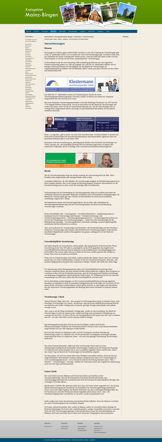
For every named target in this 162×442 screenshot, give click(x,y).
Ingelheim (28, 66)
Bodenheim (28, 49)
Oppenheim (28, 89)
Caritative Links (98, 426)
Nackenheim (28, 77)
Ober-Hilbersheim (30, 84)
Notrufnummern (98, 428)
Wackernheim (29, 101)
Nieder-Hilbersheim (30, 79)
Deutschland (48, 37)
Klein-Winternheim (30, 68)
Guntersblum (28, 61)
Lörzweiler (28, 70)
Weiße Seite (91, 31)
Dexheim (27, 53)
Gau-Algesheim (29, 58)
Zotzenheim (28, 108)
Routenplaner (65, 426)
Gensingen (28, 60)
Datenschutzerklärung (100, 432)
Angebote (82, 31)
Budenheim (28, 51)
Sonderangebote (82, 430)
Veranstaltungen (73, 31)
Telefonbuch (64, 428)
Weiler (27, 105)
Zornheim (27, 106)
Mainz (27, 72)
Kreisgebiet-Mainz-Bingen (64, 37)
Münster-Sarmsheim (30, 75)
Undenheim (28, 99)
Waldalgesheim (29, 103)
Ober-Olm (28, 86)
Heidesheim (28, 65)
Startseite (28, 31)
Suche (107, 31)
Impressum (97, 430)
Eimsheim (28, 54)
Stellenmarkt (62, 31)
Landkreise (100, 31)
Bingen (27, 47)
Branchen (53, 31)
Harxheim (28, 63)
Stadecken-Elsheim (30, 96)
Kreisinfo (36, 31)
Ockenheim (28, 87)
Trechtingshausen (30, 98)
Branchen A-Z (48, 426)
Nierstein (27, 82)
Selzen (27, 92)
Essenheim (28, 56)
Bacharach (28, 46)
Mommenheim (29, 73)
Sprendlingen (29, 94)
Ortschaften (45, 31)
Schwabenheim (29, 91)
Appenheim (28, 44)
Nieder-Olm (28, 80)
